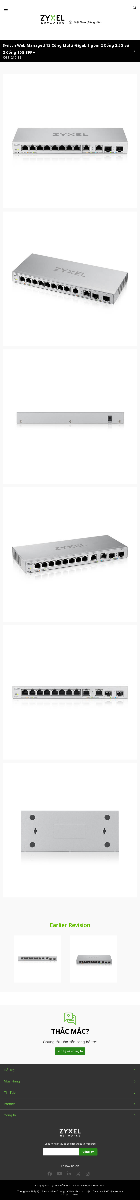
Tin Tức (10, 1093)
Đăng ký (88, 1152)
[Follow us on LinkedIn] (69, 1174)
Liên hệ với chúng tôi (70, 1051)
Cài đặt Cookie (70, 1194)
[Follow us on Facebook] (50, 1174)
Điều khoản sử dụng (53, 1191)
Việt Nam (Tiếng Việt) (88, 22)
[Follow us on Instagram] (87, 1174)
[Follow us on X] (78, 1174)
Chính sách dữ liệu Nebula (108, 1191)
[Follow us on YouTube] (59, 1174)
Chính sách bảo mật (78, 1191)
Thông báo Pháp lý (28, 1191)
